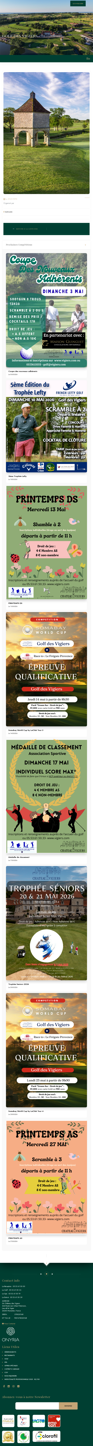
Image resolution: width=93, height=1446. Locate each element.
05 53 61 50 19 (14, 1293)
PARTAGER (8, 212)
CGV (6, 1372)
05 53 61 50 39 (16, 1297)
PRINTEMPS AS (15, 1238)
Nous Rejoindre (11, 1376)
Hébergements (10, 1352)
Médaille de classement (18, 857)
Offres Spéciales (11, 1366)
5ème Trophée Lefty (17, 476)
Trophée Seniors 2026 (18, 984)
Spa (6, 1362)
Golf (6, 1359)
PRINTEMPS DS (15, 603)
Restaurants (10, 1355)
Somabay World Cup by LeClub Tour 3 (25, 730)
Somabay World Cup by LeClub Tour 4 (26, 1111)
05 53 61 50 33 (15, 1290)
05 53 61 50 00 (19, 1286)
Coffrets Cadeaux (12, 1369)
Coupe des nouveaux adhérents (22, 371)
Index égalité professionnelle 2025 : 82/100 (22, 1379)
